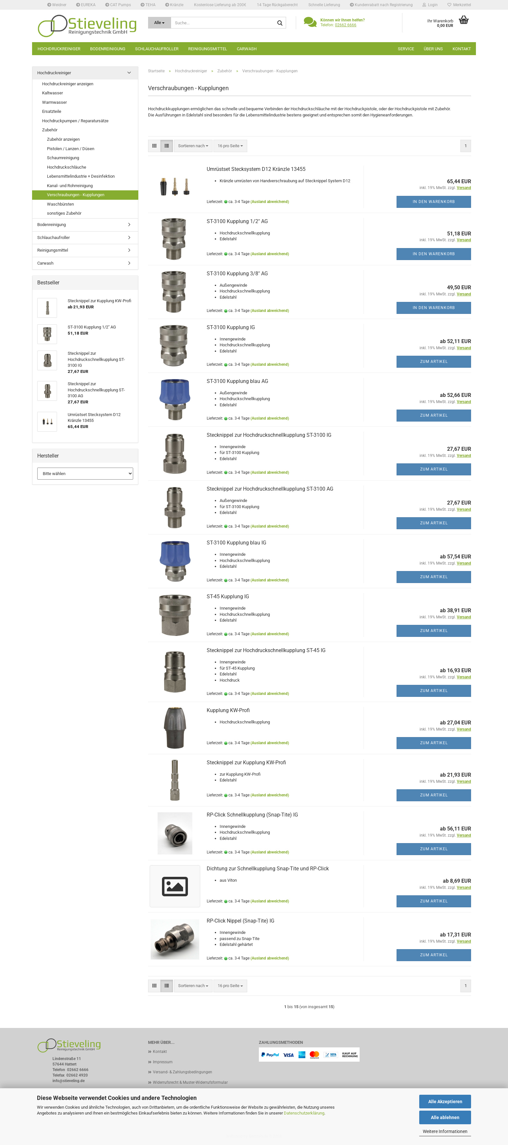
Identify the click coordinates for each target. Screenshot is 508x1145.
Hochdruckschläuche (66, 167)
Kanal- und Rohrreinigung (70, 185)
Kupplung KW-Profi (228, 710)
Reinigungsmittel (207, 48)
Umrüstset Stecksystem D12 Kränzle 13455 (256, 169)
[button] (154, 146)
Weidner (56, 5)
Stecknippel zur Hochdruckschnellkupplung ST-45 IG (266, 650)
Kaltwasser (52, 92)
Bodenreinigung (107, 48)
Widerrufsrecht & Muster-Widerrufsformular (190, 1082)
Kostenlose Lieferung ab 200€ (219, 5)
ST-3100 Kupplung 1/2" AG (237, 221)
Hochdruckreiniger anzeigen (67, 83)
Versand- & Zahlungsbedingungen (182, 1072)
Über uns (433, 48)
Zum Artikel (434, 361)
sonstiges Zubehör (64, 213)
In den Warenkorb (434, 201)
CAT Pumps (118, 5)
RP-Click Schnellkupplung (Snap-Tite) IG (252, 815)
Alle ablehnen (445, 1117)
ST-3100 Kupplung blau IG (236, 543)
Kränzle (174, 5)
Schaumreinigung (63, 157)
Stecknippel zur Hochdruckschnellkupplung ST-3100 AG (270, 489)
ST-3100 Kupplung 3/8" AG (237, 273)
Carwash (247, 48)
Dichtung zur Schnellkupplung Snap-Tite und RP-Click (268, 868)
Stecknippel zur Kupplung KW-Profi (246, 762)
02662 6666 (345, 25)
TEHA (148, 5)
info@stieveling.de (68, 1081)
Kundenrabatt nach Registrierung (381, 5)
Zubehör (49, 129)
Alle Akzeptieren (445, 1101)
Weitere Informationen (445, 1131)
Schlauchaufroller (157, 48)
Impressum (163, 1062)
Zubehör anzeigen (63, 139)
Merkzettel (459, 5)
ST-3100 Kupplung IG (231, 327)
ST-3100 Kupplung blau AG (237, 381)
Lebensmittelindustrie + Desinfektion (81, 176)
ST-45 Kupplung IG (228, 596)
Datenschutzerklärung (304, 1113)
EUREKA (86, 5)
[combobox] (193, 146)
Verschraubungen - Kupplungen (75, 194)
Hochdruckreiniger (59, 48)
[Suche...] (159, 23)
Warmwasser (54, 102)
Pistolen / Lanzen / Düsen (70, 148)
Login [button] (430, 5)
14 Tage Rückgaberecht (277, 5)
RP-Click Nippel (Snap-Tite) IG (240, 921)
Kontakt (462, 48)
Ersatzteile (51, 111)
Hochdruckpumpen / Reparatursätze (75, 120)
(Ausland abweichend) (269, 201)
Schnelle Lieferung (323, 5)
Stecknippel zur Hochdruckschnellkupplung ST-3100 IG (269, 435)
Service (406, 48)
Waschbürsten (60, 204)
